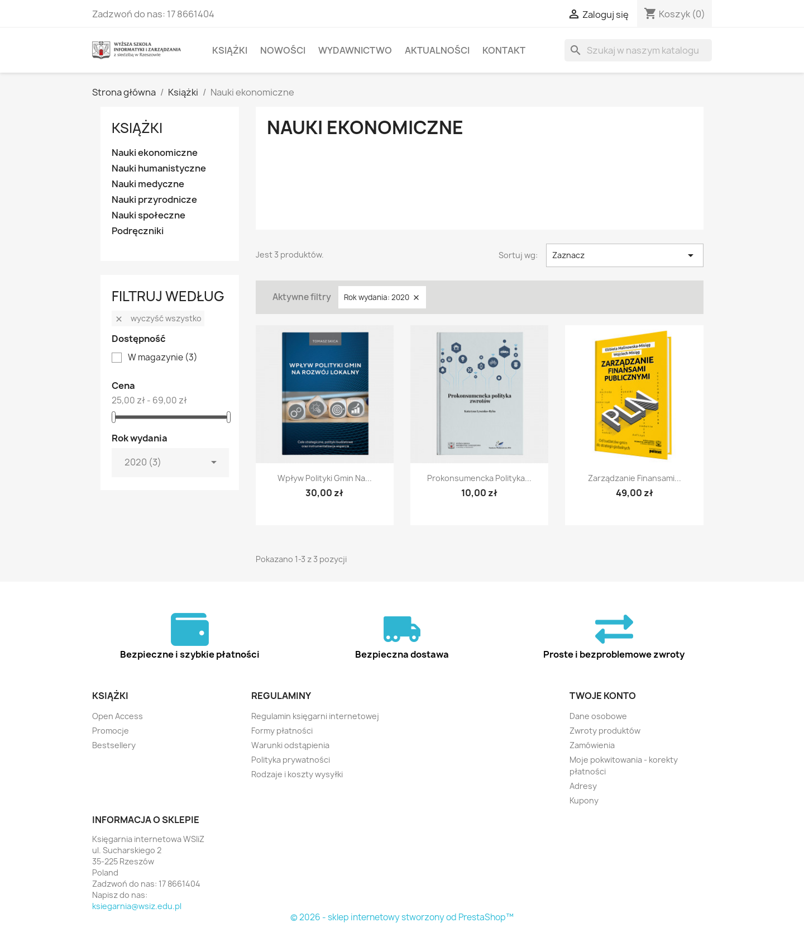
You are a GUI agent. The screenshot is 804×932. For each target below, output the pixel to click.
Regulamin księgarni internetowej (315, 716)
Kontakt (503, 50)
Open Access (117, 716)
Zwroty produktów (605, 730)
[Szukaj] (638, 50)
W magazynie (163, 357)
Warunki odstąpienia (290, 745)
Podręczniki (138, 231)
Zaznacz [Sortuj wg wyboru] (624, 255)
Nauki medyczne (148, 184)
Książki (229, 50)
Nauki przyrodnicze (154, 200)
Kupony (584, 800)
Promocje (110, 730)
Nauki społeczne (148, 215)
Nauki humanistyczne (159, 168)
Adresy (583, 786)
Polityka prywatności (290, 759)
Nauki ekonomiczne (155, 153)
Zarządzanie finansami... (634, 478)
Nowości (282, 50)
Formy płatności (282, 730)
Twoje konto (603, 696)
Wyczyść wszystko (158, 318)
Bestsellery (114, 745)
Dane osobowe (598, 716)
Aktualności (437, 50)
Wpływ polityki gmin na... (324, 478)
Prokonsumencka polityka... (479, 478)
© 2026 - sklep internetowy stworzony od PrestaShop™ (402, 917)
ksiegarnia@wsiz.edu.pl (136, 906)
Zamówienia (592, 745)
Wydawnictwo (355, 50)
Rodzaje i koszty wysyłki (297, 774)
